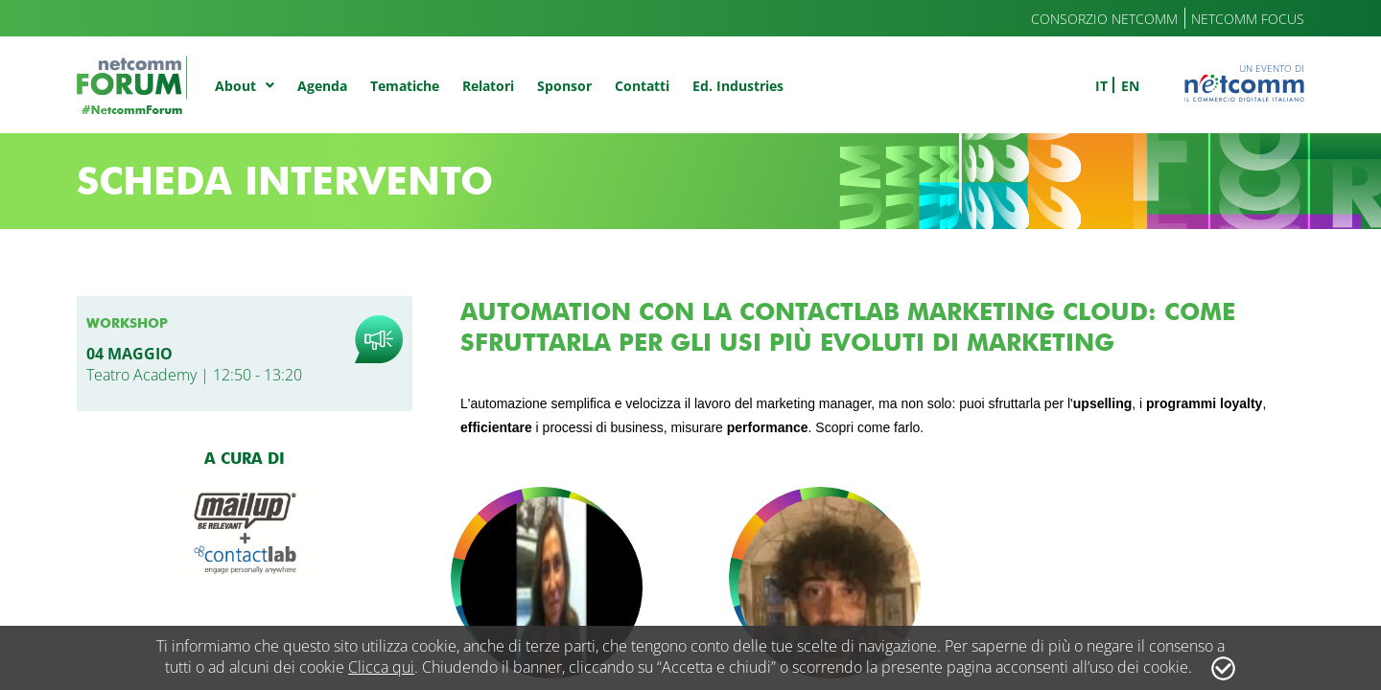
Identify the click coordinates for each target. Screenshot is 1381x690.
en (1130, 86)
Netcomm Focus (1247, 19)
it (1101, 86)
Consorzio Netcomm (1104, 19)
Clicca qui (381, 667)
